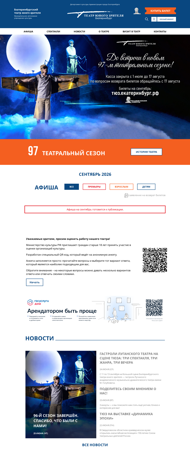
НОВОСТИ (79, 31)
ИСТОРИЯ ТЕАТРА (146, 151)
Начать (35, 282)
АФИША (28, 31)
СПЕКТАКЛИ (53, 31)
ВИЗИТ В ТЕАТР (131, 31)
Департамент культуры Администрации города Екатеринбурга (95, 4)
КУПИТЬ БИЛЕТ (160, 11)
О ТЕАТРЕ (104, 31)
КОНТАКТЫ (160, 31)
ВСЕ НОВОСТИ (95, 444)
